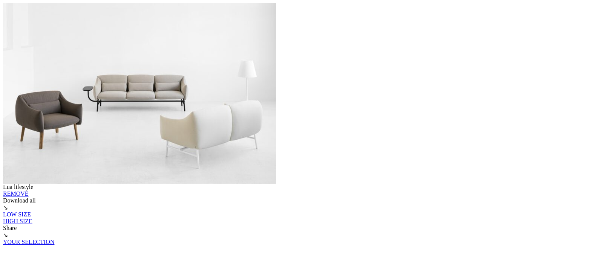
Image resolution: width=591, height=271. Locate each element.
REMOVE (16, 193)
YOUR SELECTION (28, 242)
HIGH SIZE (17, 221)
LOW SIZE (17, 214)
